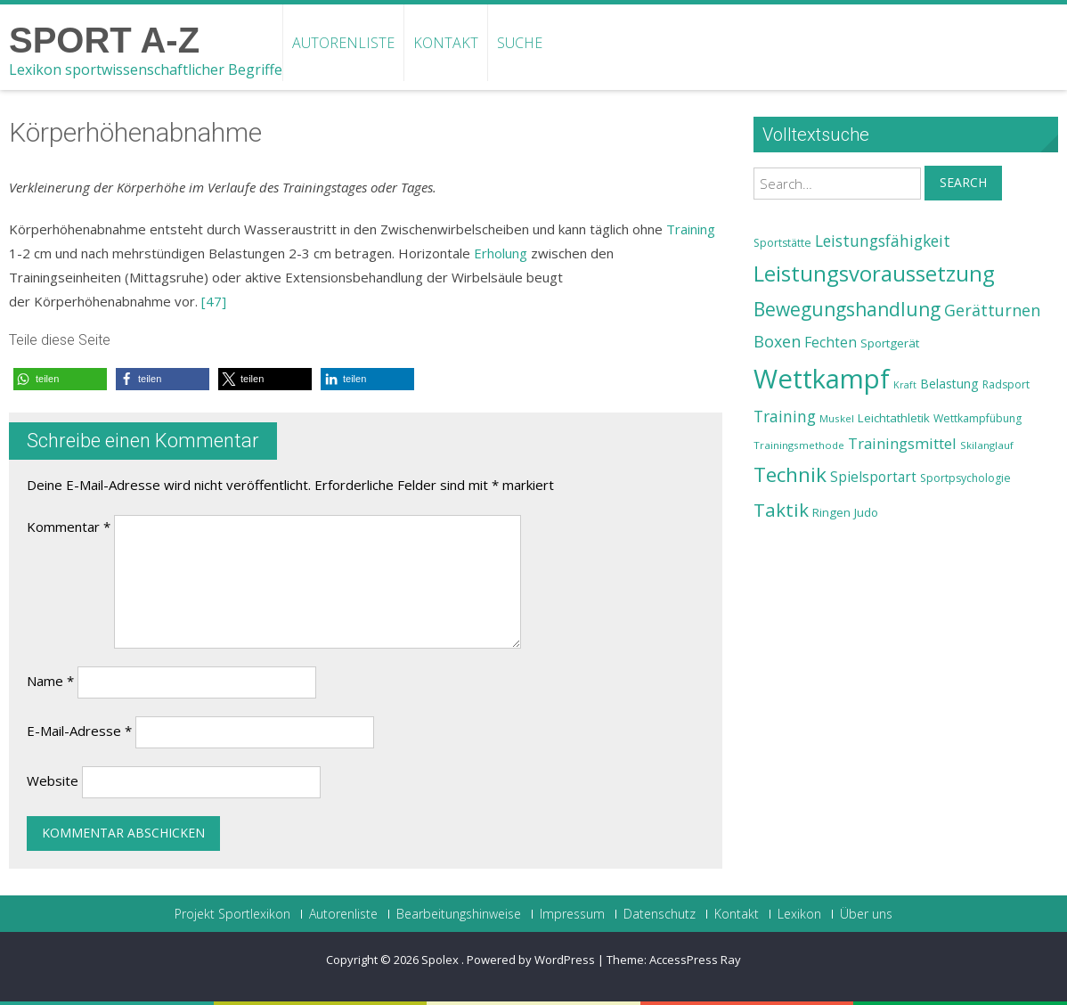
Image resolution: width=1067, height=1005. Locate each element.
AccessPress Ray (695, 960)
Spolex (441, 960)
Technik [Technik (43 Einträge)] (790, 474)
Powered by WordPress (531, 960)
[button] (60, 379)
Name (50, 681)
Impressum (572, 914)
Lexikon (799, 914)
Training (690, 229)
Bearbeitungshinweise (458, 914)
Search (963, 182)
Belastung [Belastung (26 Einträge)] (949, 383)
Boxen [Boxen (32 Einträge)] (777, 341)
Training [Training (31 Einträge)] (784, 416)
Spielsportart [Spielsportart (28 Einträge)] (873, 477)
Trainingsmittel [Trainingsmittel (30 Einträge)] (902, 443)
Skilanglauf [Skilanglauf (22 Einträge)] (987, 445)
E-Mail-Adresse (79, 730)
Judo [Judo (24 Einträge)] (866, 512)
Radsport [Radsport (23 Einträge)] (1006, 384)
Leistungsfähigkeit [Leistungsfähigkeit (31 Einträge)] (882, 240)
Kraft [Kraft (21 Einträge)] (904, 385)
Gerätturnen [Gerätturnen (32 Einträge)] (992, 310)
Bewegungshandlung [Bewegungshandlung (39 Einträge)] (847, 309)
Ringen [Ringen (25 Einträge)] (831, 512)
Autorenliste (343, 43)
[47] (213, 301)
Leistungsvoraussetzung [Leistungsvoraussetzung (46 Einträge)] (874, 273)
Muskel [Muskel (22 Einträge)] (836, 418)
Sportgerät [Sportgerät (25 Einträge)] (889, 343)
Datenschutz (659, 914)
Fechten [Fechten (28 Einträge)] (830, 342)
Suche (519, 43)
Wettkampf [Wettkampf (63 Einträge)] (821, 378)
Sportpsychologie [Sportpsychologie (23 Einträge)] (965, 478)
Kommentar (68, 526)
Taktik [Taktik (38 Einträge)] (781, 509)
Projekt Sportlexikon (232, 914)
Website (52, 780)
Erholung (500, 253)
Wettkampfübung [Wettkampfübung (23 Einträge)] (977, 418)
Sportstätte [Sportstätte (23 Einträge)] (782, 242)
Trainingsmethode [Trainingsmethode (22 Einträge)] (798, 445)
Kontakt (445, 43)
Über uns (866, 914)
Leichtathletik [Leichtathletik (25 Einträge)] (894, 418)
